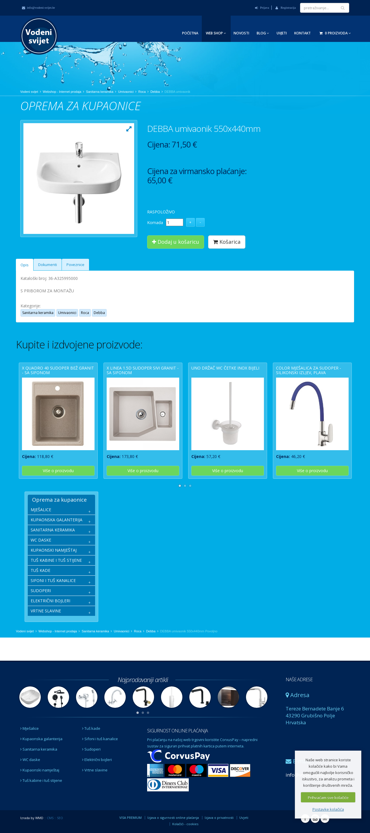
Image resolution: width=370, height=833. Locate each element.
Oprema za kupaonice (59, 499)
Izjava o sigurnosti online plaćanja (173, 817)
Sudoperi (91, 749)
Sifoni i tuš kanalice (100, 738)
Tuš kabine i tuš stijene (41, 780)
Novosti (241, 33)
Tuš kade (91, 728)
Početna (190, 33)
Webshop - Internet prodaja (62, 91)
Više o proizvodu (58, 470)
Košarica (226, 241)
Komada (155, 222)
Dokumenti (47, 264)
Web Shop (216, 33)
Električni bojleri (97, 759)
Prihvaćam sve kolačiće (328, 797)
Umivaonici (126, 91)
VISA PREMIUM (130, 817)
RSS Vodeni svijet (325, 818)
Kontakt (302, 33)
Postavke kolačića (328, 809)
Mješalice (29, 728)
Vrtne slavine (95, 770)
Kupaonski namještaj (39, 770)
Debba (155, 91)
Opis (25, 265)
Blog (263, 33)
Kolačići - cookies (185, 824)
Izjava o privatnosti (219, 817)
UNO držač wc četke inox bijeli (225, 368)
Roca (142, 91)
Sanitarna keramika (99, 91)
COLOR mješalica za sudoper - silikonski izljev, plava (308, 370)
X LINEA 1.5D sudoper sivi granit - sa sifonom (143, 370)
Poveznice (75, 264)
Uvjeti (282, 33)
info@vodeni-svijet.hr (38, 7)
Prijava (262, 7)
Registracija (285, 7)
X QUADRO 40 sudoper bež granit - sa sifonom (58, 370)
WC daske (30, 759)
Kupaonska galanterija (41, 738)
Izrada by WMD (31, 818)
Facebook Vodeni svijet (305, 818)
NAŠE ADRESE (299, 679)
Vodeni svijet (29, 91)
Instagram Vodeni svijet (315, 818)
